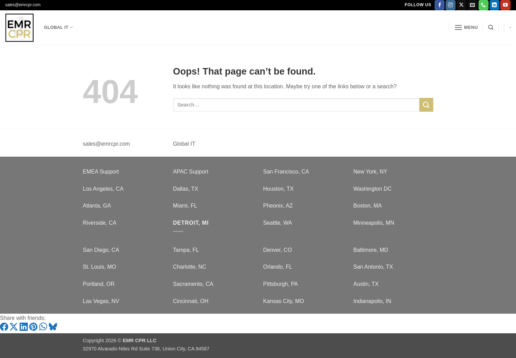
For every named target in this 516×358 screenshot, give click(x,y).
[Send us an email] (473, 5)
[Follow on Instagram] (451, 5)
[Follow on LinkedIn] (495, 5)
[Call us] (484, 5)
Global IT (58, 27)
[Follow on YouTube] (505, 5)
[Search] (490, 27)
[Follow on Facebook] (440, 5)
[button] (466, 27)
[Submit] (426, 104)
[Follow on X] (462, 5)
